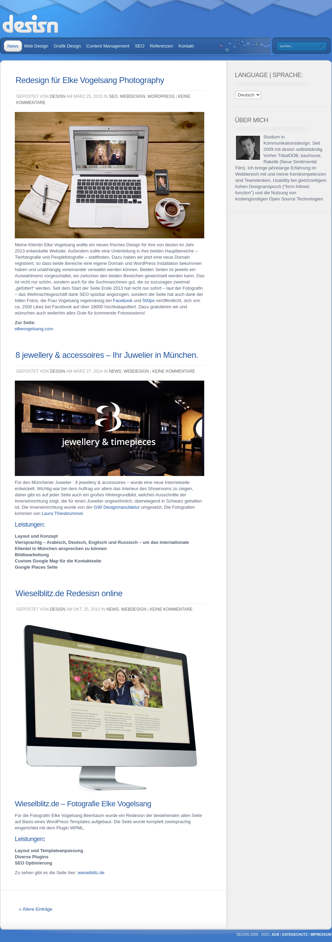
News (13, 46)
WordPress (161, 96)
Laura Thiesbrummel (62, 513)
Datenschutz (295, 934)
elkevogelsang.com (34, 328)
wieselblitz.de (91, 872)
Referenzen (161, 46)
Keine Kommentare (173, 371)
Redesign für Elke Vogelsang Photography (89, 80)
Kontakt (186, 46)
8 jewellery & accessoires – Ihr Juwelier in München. (106, 355)
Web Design (36, 46)
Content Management (107, 46)
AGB (275, 934)
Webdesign (132, 96)
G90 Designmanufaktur (117, 507)
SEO (139, 46)
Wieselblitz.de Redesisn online (69, 593)
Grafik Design (67, 46)
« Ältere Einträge (35, 909)
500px (149, 300)
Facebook (123, 300)
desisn (57, 96)
